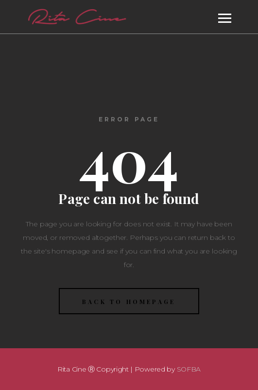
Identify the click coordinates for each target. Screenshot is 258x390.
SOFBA (189, 369)
